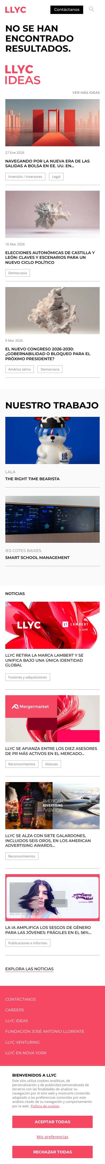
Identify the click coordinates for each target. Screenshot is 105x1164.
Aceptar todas (52, 1121)
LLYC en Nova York (26, 1053)
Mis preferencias (52, 1136)
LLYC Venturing (22, 1042)
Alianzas (51, 764)
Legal (56, 177)
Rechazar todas (52, 1152)
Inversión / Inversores (25, 177)
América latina (19, 369)
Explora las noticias (29, 969)
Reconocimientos (21, 764)
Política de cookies (45, 1106)
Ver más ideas (86, 93)
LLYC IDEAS (16, 1021)
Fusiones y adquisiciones (27, 677)
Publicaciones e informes (27, 943)
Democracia (17, 273)
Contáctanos (67, 9)
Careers (14, 1010)
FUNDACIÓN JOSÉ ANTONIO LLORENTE (45, 1031)
